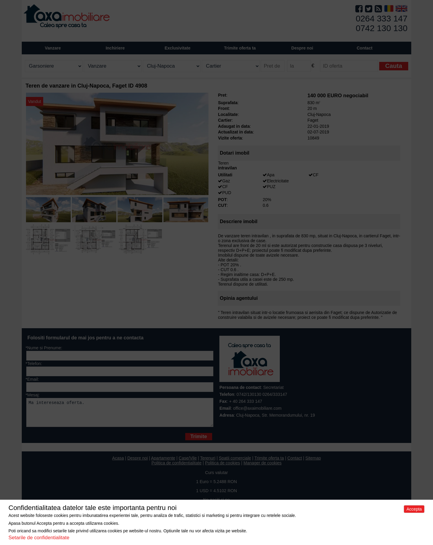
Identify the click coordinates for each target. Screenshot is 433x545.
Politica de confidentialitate (176, 467)
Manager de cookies (263, 467)
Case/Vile (188, 462)
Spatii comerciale (235, 462)
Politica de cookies (222, 467)
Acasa (118, 462)
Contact (364, 48)
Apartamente (163, 462)
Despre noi (137, 462)
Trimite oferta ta (240, 48)
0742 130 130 (381, 28)
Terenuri (207, 462)
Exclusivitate (178, 48)
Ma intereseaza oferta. (119, 414)
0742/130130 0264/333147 (262, 394)
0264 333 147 (381, 18)
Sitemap (313, 462)
